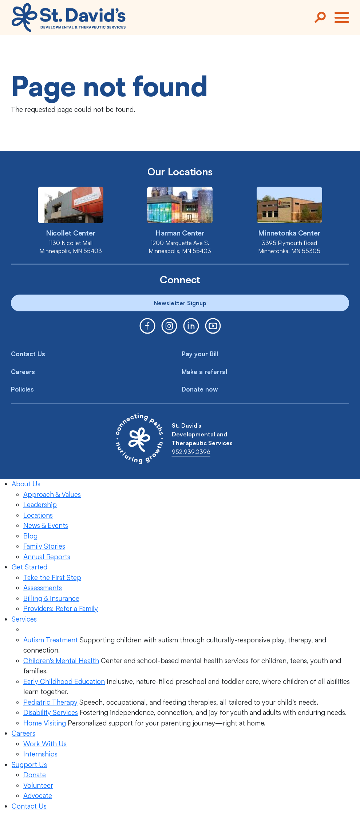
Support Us (29, 764)
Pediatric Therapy (50, 702)
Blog (30, 536)
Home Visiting (44, 723)
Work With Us (45, 743)
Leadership (40, 504)
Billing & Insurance (51, 598)
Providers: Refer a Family (60, 608)
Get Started (29, 567)
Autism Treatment (50, 639)
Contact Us (28, 354)
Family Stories (44, 546)
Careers (23, 372)
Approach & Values (52, 494)
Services (24, 619)
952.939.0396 (191, 451)
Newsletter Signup (180, 303)
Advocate (37, 795)
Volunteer (38, 785)
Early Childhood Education (64, 681)
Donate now (200, 389)
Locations (38, 515)
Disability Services (50, 712)
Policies (22, 389)
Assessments (42, 587)
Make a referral (204, 372)
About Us (26, 483)
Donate (34, 774)
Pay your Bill (200, 354)
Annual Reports (46, 556)
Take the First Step (52, 577)
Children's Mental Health (61, 660)
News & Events (45, 525)
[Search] (320, 17)
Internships (40, 754)
